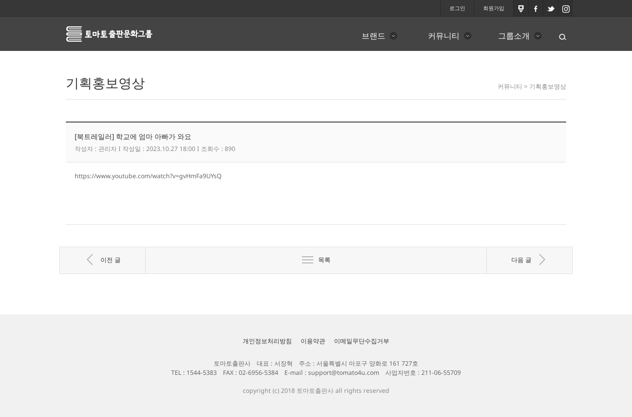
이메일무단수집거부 (361, 341)
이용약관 (313, 341)
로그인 (457, 8)
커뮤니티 (444, 35)
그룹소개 (514, 35)
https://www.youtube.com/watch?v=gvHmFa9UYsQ (148, 176)
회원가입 (493, 8)
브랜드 (373, 35)
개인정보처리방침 (267, 341)
